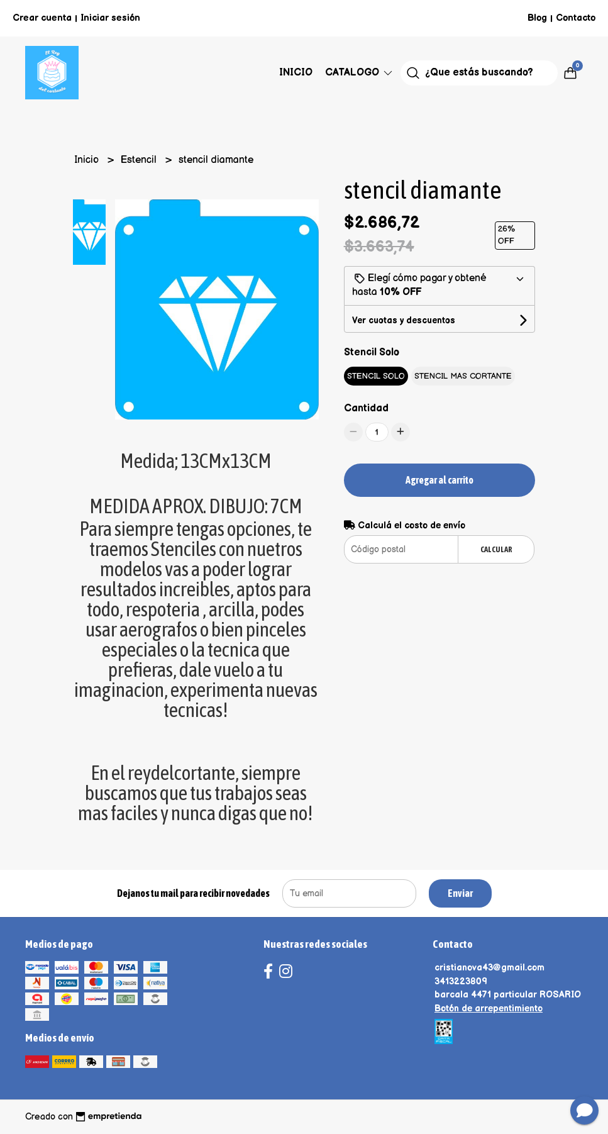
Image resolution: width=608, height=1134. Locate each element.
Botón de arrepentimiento (488, 1008)
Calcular (496, 549)
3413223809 (460, 981)
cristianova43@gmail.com (489, 967)
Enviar (460, 893)
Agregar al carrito (439, 480)
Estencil (140, 160)
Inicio (295, 73)
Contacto (575, 18)
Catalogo (359, 73)
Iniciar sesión (110, 18)
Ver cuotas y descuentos (403, 320)
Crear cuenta (42, 18)
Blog (537, 18)
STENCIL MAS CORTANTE (463, 376)
